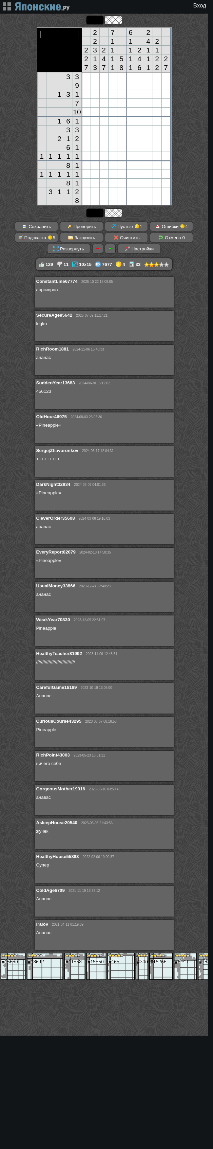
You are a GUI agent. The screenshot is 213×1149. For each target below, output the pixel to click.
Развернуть (68, 248)
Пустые (126, 226)
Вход (199, 5)
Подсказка (36, 237)
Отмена (171, 237)
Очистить (126, 237)
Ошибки (171, 226)
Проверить (81, 226)
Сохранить (36, 226)
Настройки (139, 248)
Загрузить (81, 237)
